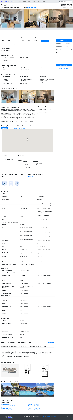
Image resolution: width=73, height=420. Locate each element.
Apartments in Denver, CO (33, 405)
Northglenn (33, 7)
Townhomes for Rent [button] (31, 1)
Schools (15, 128)
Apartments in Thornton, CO (6, 404)
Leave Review (51, 342)
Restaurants (4, 128)
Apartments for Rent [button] (21, 1)
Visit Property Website (63, 68)
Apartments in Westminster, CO (7, 407)
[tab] (3, 35)
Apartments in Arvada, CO (33, 404)
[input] (63, 50)
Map (28, 7)
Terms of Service (53, 416)
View (45, 41)
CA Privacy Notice (42, 416)
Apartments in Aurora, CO (33, 409)
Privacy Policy (48, 416)
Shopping (10, 128)
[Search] (65, 2)
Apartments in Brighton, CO (6, 409)
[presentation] (64, 61)
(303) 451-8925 (64, 40)
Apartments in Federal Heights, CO (8, 405)
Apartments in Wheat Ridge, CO (34, 407)
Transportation (22, 128)
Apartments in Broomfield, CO (7, 408)
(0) (12, 5)
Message (57, 52)
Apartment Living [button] (40, 1)
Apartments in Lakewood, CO (34, 408)
